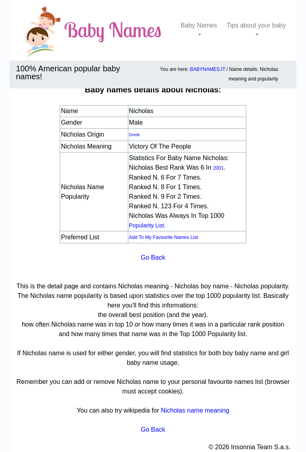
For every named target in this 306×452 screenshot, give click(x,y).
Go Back (153, 257)
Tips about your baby (256, 25)
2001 (218, 168)
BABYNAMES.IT (207, 69)
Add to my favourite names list (163, 237)
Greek (134, 135)
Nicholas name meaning (195, 410)
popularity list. (147, 225)
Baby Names (198, 25)
